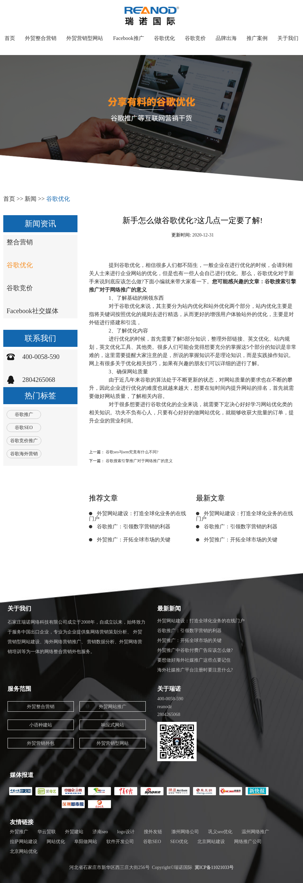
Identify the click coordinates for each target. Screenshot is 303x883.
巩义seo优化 (220, 831)
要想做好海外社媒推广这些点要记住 (194, 660)
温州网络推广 (255, 831)
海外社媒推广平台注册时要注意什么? (195, 669)
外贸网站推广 (112, 706)
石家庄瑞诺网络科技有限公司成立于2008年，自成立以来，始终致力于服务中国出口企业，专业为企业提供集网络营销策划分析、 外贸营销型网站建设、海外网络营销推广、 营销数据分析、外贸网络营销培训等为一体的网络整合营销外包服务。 (76, 637)
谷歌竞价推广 (24, 440)
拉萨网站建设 (23, 841)
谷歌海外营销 (24, 453)
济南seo (100, 831)
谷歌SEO (23, 427)
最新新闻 (169, 608)
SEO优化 (179, 841)
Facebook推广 (128, 38)
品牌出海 (226, 38)
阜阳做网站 (85, 841)
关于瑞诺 (169, 689)
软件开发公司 (120, 841)
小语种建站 (40, 725)
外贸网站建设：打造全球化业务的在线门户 (137, 516)
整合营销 (20, 242)
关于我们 (287, 38)
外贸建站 (74, 831)
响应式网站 (112, 725)
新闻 (30, 199)
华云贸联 (46, 831)
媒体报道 (21, 775)
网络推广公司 (248, 841)
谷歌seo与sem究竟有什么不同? (132, 452)
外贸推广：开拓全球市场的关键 (133, 539)
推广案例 (257, 38)
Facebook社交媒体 (32, 310)
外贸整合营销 (40, 38)
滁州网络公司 (185, 831)
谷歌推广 (24, 414)
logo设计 (126, 831)
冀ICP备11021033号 (214, 867)
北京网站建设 (211, 841)
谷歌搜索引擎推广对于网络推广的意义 (139, 461)
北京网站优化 (23, 851)
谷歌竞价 (195, 38)
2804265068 (38, 379)
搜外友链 (153, 831)
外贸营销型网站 (84, 38)
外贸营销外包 (40, 743)
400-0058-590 (40, 356)
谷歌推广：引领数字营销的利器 (133, 526)
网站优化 (56, 841)
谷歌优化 (164, 38)
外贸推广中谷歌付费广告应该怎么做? (195, 650)
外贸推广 (19, 831)
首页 (10, 38)
